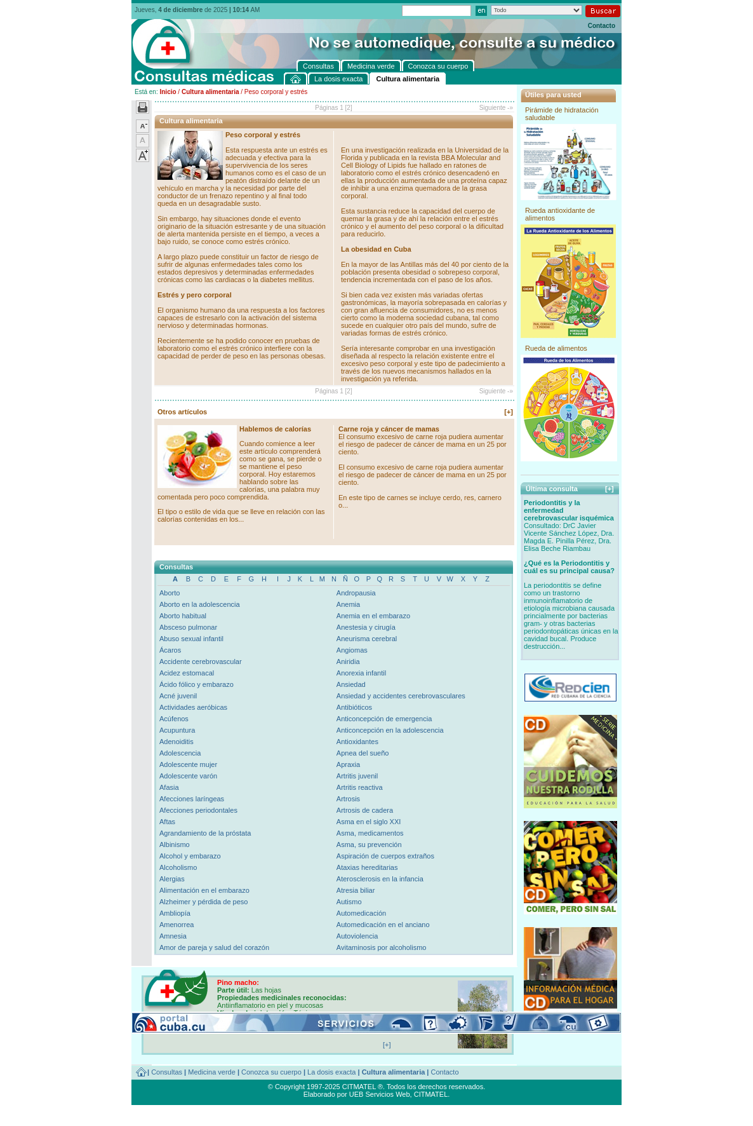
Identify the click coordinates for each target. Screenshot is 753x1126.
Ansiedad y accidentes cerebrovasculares (401, 696)
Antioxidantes (357, 741)
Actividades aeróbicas (193, 707)
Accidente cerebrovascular (200, 661)
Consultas (166, 1072)
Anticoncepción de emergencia (384, 718)
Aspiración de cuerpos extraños (385, 856)
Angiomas (352, 650)
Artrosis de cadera (365, 810)
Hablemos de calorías (275, 429)
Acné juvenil (178, 696)
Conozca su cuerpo (271, 1072)
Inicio (167, 91)
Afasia (169, 787)
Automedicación (361, 913)
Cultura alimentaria (210, 91)
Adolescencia (180, 753)
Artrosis (348, 799)
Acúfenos (174, 718)
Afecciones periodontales (198, 810)
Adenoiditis (176, 741)
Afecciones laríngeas (191, 799)
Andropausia (356, 593)
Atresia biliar (356, 890)
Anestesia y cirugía (366, 627)
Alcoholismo (178, 867)
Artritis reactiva (360, 787)
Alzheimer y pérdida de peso (203, 902)
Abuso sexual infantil (191, 638)
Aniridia (348, 661)
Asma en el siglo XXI (369, 821)
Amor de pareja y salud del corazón (214, 947)
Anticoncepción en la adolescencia (390, 730)
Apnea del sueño (363, 753)
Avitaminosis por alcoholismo (382, 947)
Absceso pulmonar (188, 627)
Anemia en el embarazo (373, 616)
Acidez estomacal (186, 673)
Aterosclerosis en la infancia (380, 879)
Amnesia (173, 936)
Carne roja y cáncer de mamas (388, 429)
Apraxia (348, 764)
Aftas (167, 821)
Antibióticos (354, 707)
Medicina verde (212, 1072)
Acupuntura (177, 730)
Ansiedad (351, 684)
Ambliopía (174, 913)
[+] (508, 412)
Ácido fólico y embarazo (196, 684)
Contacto (601, 25)
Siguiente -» (496, 107)
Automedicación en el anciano (383, 924)
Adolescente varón (188, 776)
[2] (348, 107)
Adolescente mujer (188, 764)
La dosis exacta (331, 1072)
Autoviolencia (357, 936)
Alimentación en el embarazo (204, 890)
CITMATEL (431, 1094)
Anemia (348, 604)
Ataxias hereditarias (367, 867)
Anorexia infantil (361, 673)
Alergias (172, 879)
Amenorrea (176, 924)
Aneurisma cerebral (367, 638)
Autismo (349, 902)
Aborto (169, 593)
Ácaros (170, 650)
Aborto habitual (182, 616)
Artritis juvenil (357, 776)
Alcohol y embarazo (190, 856)
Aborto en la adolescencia (199, 604)
